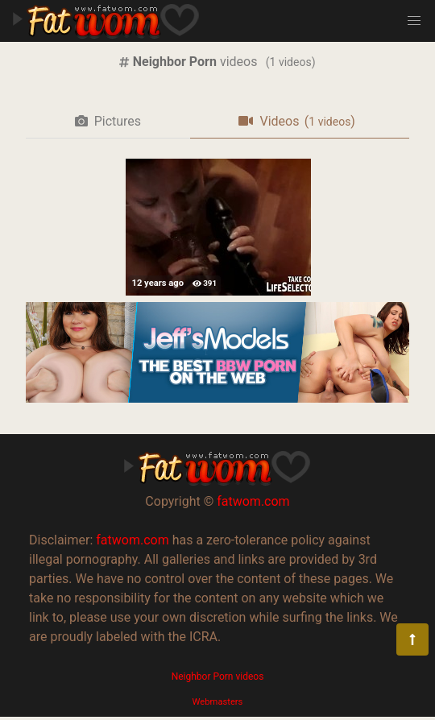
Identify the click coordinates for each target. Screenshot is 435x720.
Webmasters (218, 702)
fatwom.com (253, 501)
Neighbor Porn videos (218, 676)
